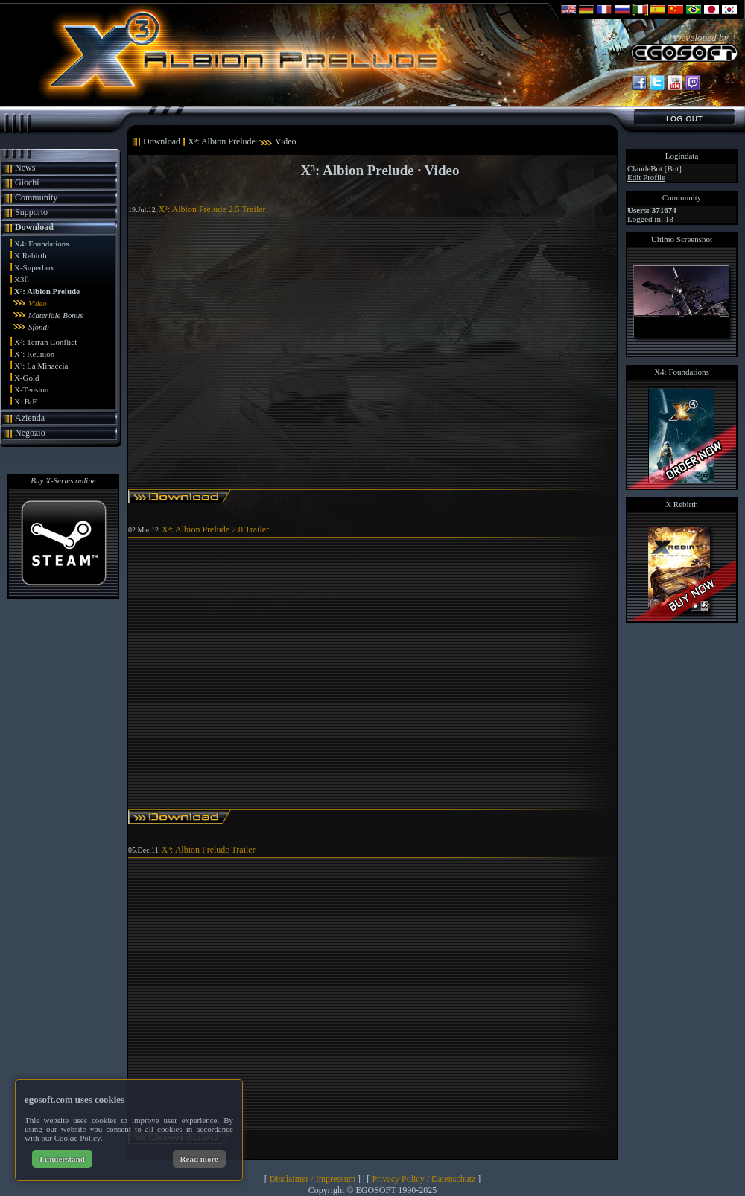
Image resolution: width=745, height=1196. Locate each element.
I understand (62, 1158)
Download (34, 227)
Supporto (31, 212)
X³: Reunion (34, 353)
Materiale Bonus (55, 315)
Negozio (30, 432)
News (25, 167)
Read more (199, 1158)
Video (37, 303)
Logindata (682, 155)
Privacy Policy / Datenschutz (423, 1179)
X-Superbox (34, 267)
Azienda (30, 418)
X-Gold (26, 377)
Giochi (27, 182)
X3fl (21, 279)
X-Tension (31, 389)
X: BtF (25, 401)
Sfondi (38, 326)
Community (36, 197)
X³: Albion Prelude (47, 291)
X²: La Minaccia (41, 365)
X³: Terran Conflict (45, 341)
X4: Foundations (41, 243)
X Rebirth (30, 255)
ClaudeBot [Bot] (654, 168)
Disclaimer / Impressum (312, 1179)
